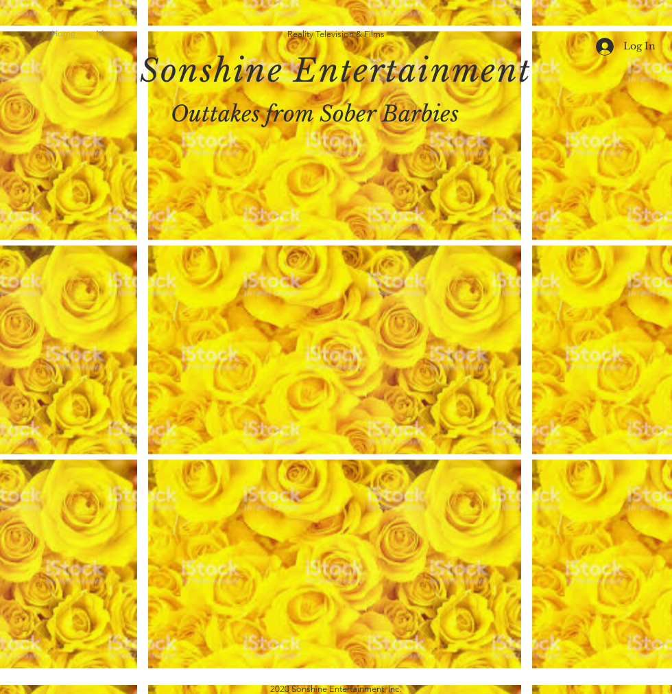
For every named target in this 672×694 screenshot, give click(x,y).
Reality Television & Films (336, 34)
